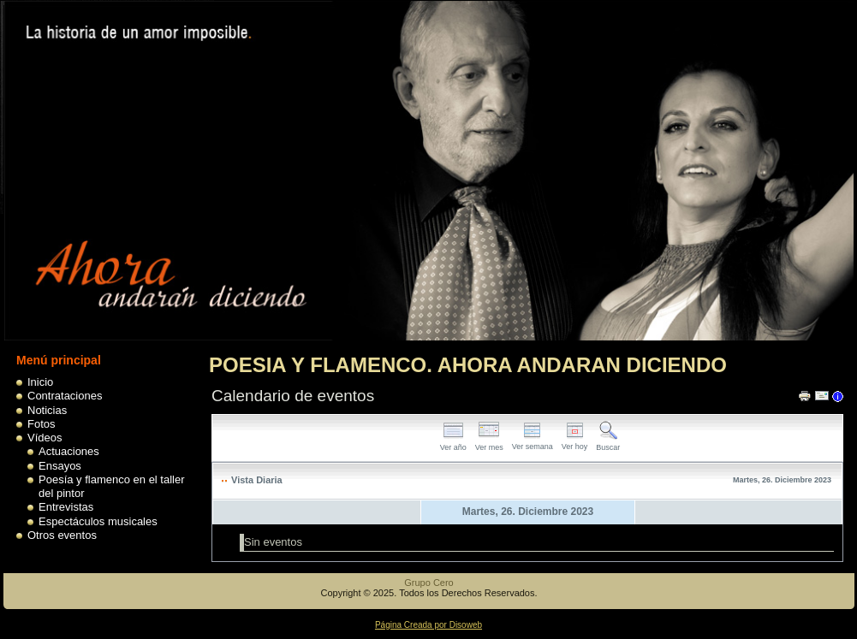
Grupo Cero (428, 582)
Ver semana (532, 442)
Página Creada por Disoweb (428, 625)
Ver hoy (575, 442)
